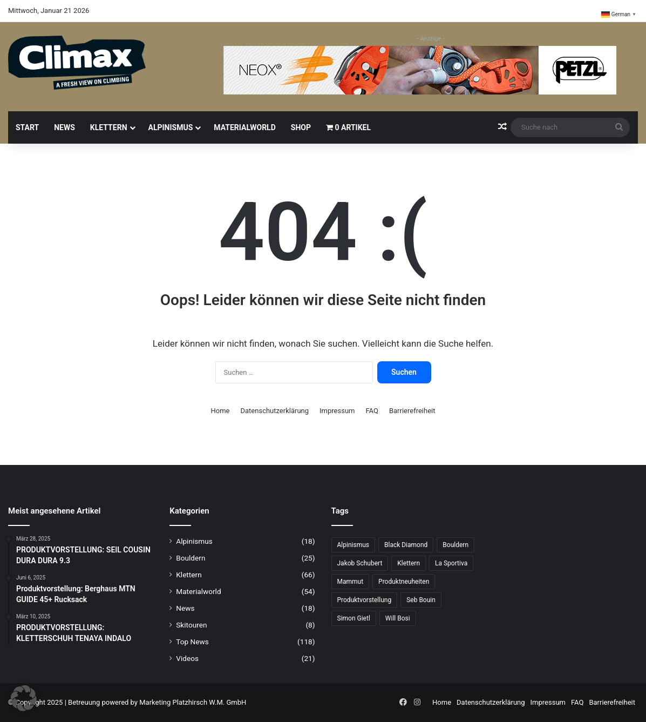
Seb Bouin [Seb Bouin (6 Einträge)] (421, 600)
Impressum (337, 411)
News (64, 127)
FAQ (371, 411)
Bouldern (190, 558)
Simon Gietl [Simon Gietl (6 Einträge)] (353, 618)
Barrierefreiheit (412, 411)
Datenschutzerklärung (275, 411)
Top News (192, 641)
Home (220, 411)
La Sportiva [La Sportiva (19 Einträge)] (451, 563)
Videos (187, 658)
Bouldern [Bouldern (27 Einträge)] (455, 545)
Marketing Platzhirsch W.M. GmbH (192, 702)
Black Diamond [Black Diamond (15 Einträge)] (405, 545)
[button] (23, 698)
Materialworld (244, 127)
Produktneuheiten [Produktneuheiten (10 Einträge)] (403, 581)
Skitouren (191, 624)
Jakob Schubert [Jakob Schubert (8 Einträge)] (360, 563)
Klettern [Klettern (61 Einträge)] (408, 563)
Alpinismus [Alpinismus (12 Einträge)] (353, 545)
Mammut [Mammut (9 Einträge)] (350, 581)
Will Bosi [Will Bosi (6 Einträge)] (397, 618)
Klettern (108, 127)
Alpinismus (170, 127)
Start (27, 127)
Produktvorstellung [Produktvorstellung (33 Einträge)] (364, 600)
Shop (301, 127)
